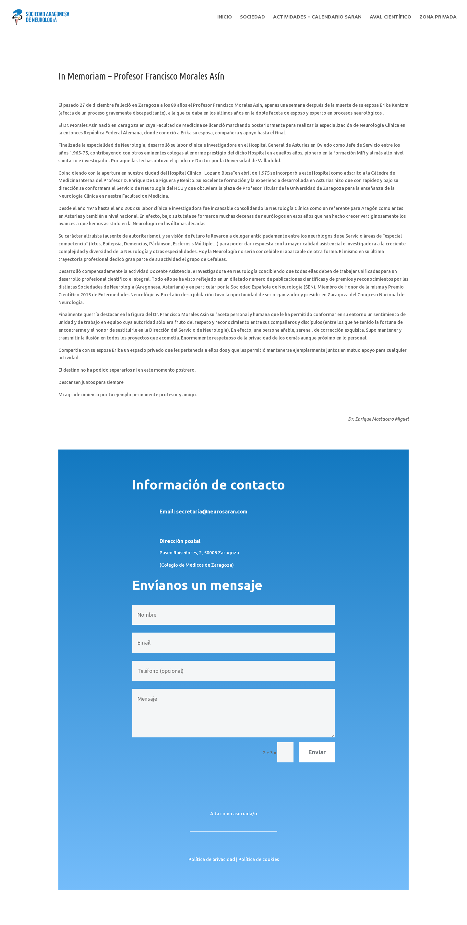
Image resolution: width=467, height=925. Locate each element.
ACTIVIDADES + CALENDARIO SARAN (317, 17)
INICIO (224, 17)
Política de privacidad (211, 859)
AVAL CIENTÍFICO (390, 17)
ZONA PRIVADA (438, 17)
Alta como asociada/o (233, 813)
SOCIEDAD (252, 17)
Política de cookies (258, 859)
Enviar (317, 752)
